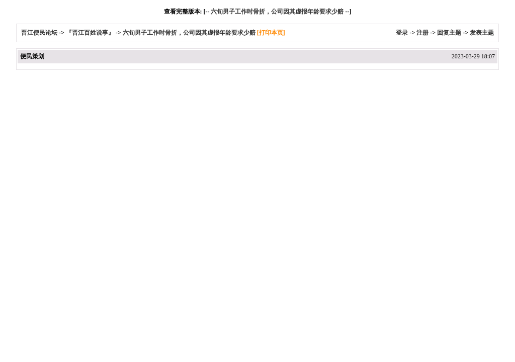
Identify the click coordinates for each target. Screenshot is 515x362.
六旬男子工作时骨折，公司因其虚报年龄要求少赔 (277, 11)
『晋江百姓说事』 (90, 32)
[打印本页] (271, 32)
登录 (402, 32)
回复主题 (449, 32)
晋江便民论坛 (39, 32)
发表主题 (482, 32)
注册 (422, 32)
